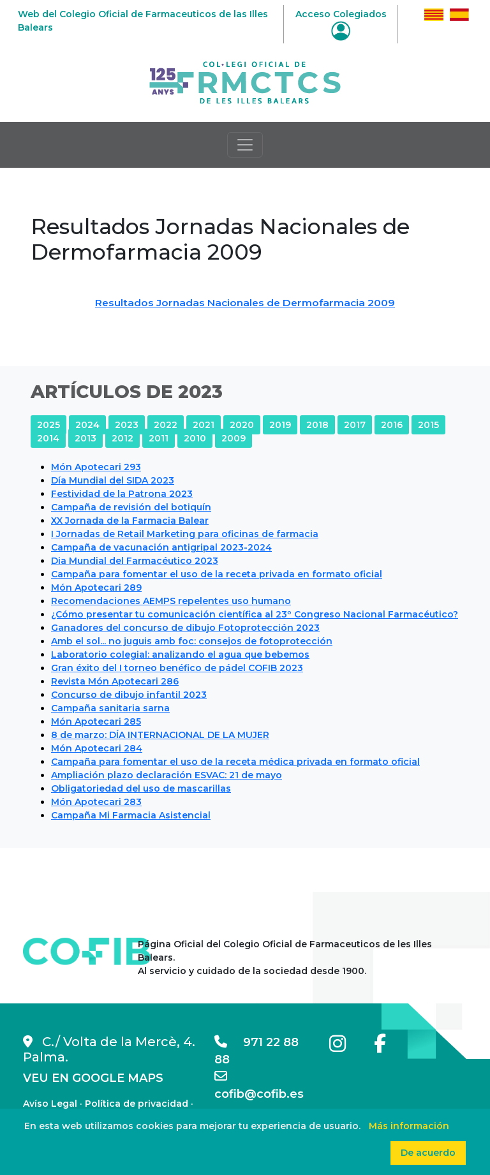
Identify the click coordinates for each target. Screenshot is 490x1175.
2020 (242, 425)
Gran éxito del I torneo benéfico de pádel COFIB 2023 (177, 668)
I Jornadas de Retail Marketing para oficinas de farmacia (184, 534)
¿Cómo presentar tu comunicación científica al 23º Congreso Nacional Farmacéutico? (254, 614)
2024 (87, 425)
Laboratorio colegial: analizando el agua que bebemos (180, 654)
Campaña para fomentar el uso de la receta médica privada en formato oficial (235, 761)
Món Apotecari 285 (96, 721)
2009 (233, 438)
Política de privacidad (136, 1103)
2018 (317, 425)
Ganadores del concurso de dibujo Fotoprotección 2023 (185, 627)
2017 (355, 425)
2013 (85, 438)
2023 (126, 425)
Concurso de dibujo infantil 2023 (129, 694)
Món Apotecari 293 (96, 467)
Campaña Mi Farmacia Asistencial (131, 815)
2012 (122, 438)
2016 (392, 425)
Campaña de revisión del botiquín (131, 507)
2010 (195, 438)
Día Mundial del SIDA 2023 (112, 480)
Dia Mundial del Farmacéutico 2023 (134, 560)
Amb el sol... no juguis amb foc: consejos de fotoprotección (191, 641)
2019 (280, 425)
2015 (428, 425)
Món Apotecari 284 (96, 748)
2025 (48, 425)
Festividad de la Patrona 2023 (122, 493)
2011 (158, 438)
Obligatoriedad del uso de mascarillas (141, 788)
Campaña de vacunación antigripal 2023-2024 (161, 547)
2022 (165, 425)
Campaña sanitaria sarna (110, 708)
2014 (48, 438)
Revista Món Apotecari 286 (115, 681)
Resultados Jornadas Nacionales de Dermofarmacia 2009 (245, 303)
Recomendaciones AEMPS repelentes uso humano (171, 601)
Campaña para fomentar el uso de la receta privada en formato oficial (216, 574)
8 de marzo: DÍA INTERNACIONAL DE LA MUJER (160, 735)
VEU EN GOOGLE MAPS (93, 1078)
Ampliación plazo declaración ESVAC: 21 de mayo (166, 775)
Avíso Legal (50, 1103)
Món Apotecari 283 (96, 802)
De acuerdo (428, 1152)
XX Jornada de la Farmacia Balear (130, 520)
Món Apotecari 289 (96, 587)
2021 (203, 425)
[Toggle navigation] (245, 145)
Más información (409, 1126)
